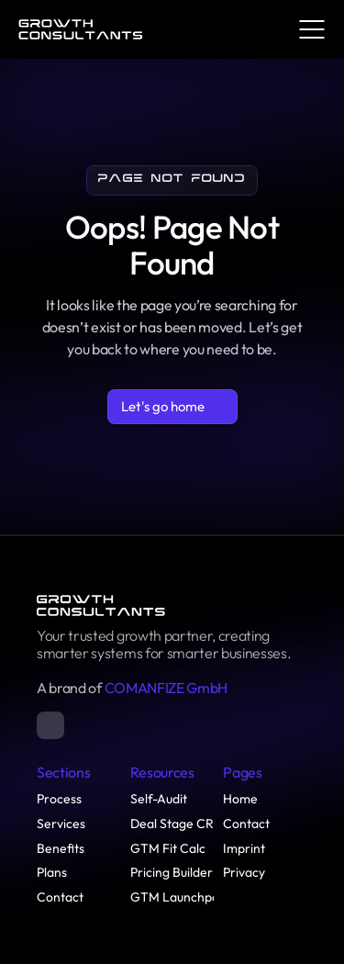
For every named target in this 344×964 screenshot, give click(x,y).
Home (240, 798)
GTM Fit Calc (167, 848)
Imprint (244, 848)
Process (59, 798)
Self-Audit (158, 798)
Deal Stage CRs (174, 823)
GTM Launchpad (178, 897)
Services (61, 823)
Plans (52, 872)
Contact (60, 897)
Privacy (244, 872)
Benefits (60, 848)
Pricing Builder (171, 872)
